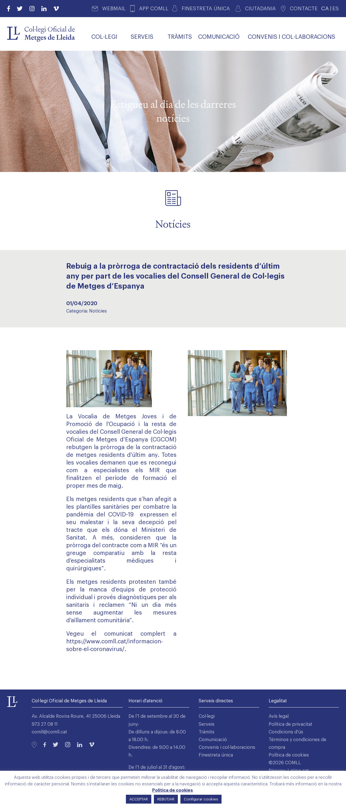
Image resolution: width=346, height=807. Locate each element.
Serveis (206, 724)
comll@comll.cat (49, 732)
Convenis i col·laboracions (227, 747)
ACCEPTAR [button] (138, 799)
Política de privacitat (290, 724)
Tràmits (206, 732)
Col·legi (207, 716)
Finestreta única (216, 755)
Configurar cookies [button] (201, 799)
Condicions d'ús (286, 732)
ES (335, 8)
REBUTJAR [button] (165, 799)
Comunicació (213, 739)
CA (325, 8)
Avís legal (279, 716)
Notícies (98, 311)
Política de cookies (289, 755)
